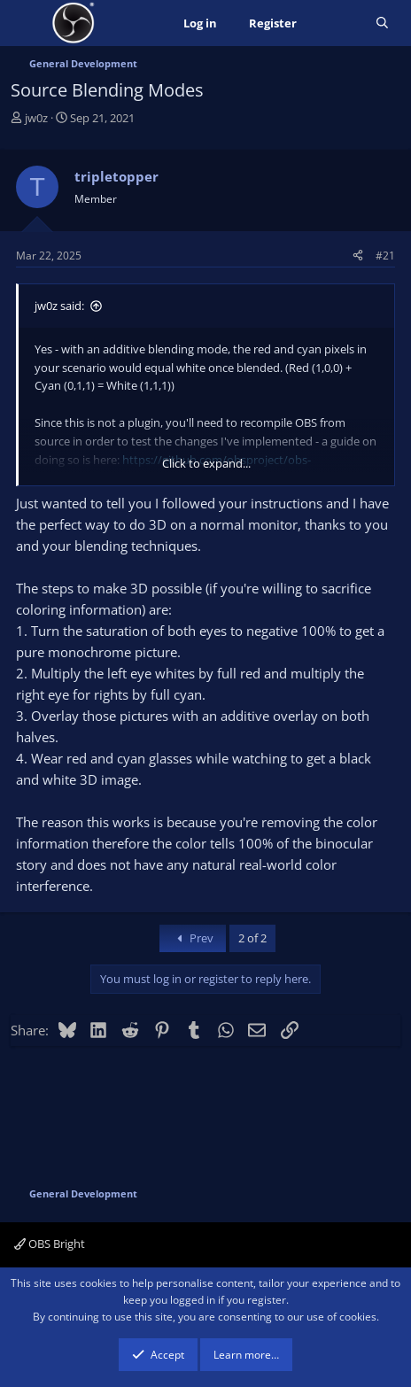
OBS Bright (49, 1243)
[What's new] (336, 23)
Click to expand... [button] (206, 463)
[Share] (357, 255)
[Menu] (26, 23)
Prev (192, 938)
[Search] (382, 23)
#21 (385, 255)
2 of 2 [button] (252, 938)
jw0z (36, 118)
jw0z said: (59, 306)
